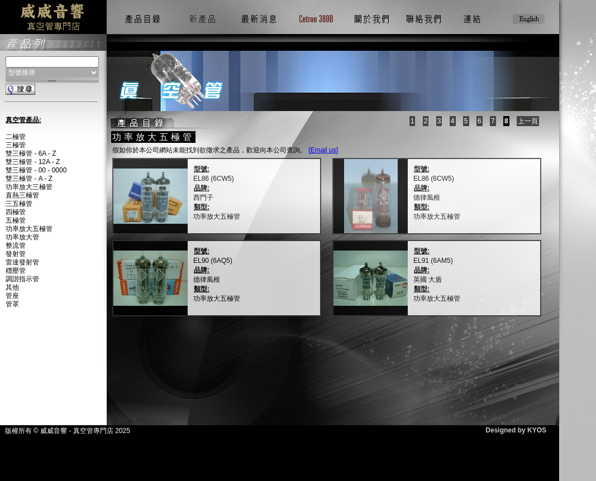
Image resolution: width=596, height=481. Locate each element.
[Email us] (323, 150)
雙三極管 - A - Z (29, 178)
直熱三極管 (22, 195)
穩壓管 (16, 271)
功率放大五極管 (29, 229)
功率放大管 (22, 237)
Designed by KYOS (515, 430)
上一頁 (528, 121)
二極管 (16, 137)
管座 (12, 296)
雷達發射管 (22, 262)
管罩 (12, 304)
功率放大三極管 (29, 187)
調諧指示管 (22, 279)
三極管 (16, 145)
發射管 (16, 254)
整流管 (16, 245)
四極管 (16, 212)
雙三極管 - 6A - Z (31, 153)
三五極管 (19, 204)
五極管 (16, 220)
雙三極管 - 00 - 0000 (36, 170)
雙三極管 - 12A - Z (33, 162)
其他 (12, 287)
